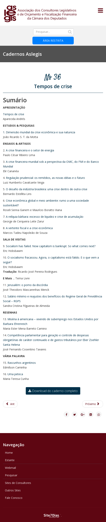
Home (9, 452)
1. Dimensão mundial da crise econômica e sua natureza (39, 132)
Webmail (10, 468)
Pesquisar (11, 475)
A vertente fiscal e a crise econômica (29, 228)
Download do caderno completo (53, 391)
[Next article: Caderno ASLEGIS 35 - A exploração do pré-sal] (92, 404)
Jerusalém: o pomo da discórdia (27, 285)
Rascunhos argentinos (21, 363)
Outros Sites (13, 490)
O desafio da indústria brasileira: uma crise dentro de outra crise (46, 189)
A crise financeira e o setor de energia (30, 150)
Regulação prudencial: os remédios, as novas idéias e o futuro (45, 178)
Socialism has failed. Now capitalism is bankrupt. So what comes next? (50, 246)
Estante (10, 460)
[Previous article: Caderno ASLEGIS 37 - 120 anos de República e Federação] (10, 404)
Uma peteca (15, 374)
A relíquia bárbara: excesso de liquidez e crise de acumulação (44, 216)
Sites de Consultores (18, 483)
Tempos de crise (13, 114)
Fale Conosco (13, 498)
